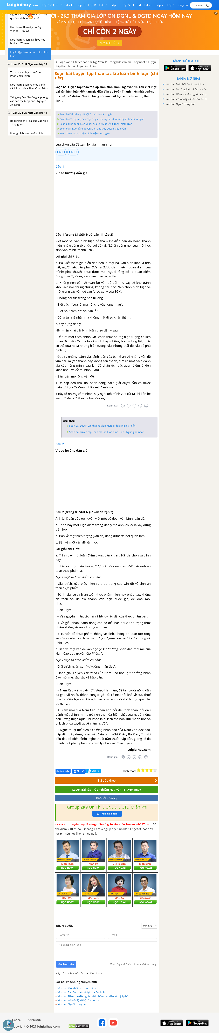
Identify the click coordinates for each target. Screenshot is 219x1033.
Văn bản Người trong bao (72, 1004)
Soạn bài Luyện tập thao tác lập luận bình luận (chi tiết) (106, 76)
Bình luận (63, 771)
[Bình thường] (134, 405)
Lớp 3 (148, 5)
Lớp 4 (137, 5)
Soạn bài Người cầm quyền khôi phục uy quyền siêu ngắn (93, 128)
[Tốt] (140, 405)
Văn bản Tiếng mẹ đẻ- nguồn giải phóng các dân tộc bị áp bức (94, 996)
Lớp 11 (58, 5)
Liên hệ (16, 1020)
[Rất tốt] (146, 405)
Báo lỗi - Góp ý (106, 798)
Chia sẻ (79, 771)
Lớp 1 (171, 5)
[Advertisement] (188, 161)
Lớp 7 (103, 5)
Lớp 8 (92, 5)
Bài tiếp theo (127, 780)
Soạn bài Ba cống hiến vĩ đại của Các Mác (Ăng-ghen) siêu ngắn (96, 123)
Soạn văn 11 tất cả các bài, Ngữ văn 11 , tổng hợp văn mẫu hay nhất (102, 62)
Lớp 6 (115, 5)
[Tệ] (128, 405)
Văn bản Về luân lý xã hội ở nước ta (78, 1000)
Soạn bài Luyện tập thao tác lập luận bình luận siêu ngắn (102, 425)
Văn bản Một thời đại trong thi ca (77, 988)
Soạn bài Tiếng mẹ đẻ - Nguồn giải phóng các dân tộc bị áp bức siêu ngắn (102, 119)
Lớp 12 (47, 5)
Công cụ (182, 5)
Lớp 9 (81, 5)
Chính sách (34, 1020)
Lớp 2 (160, 5)
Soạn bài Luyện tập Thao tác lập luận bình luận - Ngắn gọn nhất (106, 432)
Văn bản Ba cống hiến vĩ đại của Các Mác (81, 992)
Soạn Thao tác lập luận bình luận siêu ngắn (85, 133)
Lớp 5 (126, 5)
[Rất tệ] (123, 405)
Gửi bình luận (66, 964)
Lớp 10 (69, 5)
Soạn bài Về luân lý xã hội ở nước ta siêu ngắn (86, 114)
